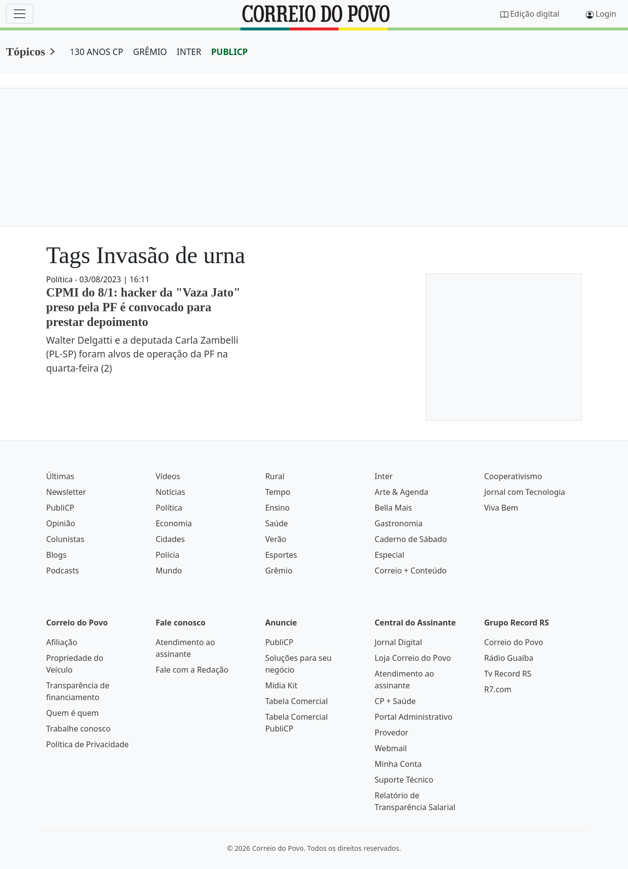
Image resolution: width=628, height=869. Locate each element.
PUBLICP (229, 51)
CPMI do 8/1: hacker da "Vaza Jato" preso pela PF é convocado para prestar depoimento (143, 307)
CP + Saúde (395, 701)
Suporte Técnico (404, 779)
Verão (275, 539)
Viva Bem (501, 507)
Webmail (391, 748)
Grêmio (278, 570)
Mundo (169, 570)
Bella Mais (393, 507)
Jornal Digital (398, 642)
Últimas (60, 476)
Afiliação (61, 642)
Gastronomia (399, 523)
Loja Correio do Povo (413, 657)
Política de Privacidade (87, 744)
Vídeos (168, 476)
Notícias (170, 492)
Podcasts (62, 570)
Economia (174, 523)
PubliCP (60, 507)
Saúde (276, 523)
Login (606, 13)
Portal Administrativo (414, 716)
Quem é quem (72, 712)
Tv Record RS (507, 673)
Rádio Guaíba (508, 657)
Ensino (277, 507)
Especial (389, 554)
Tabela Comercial (296, 701)
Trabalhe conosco (78, 728)
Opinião (60, 523)
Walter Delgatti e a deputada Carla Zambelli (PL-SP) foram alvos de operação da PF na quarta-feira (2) (142, 354)
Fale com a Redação (192, 669)
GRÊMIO (150, 51)
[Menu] (19, 14)
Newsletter (66, 492)
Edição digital (534, 13)
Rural (274, 476)
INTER (189, 51)
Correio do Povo (513, 642)
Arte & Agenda (401, 492)
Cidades (170, 539)
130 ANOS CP (96, 51)
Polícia (167, 554)
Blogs (56, 554)
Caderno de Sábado (411, 539)
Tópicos (25, 51)
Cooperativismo (513, 476)
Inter (384, 476)
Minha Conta (398, 764)
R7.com (498, 689)
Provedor (392, 732)
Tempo (277, 492)
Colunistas (65, 539)
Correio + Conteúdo (411, 570)
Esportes (281, 554)
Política (169, 507)
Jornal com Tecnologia (524, 492)
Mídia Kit (281, 685)
